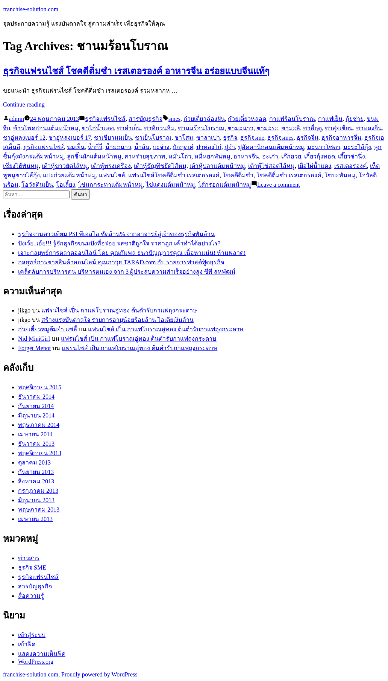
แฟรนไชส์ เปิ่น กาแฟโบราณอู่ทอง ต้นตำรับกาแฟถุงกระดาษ (119, 310)
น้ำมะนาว (118, 147)
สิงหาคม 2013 (36, 481)
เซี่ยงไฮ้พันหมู (21, 166)
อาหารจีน (246, 156)
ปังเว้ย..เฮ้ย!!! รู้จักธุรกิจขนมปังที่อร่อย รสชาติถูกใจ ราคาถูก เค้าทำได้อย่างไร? (119, 243)
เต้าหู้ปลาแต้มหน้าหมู (217, 166)
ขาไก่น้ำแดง (98, 128)
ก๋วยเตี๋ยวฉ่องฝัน (204, 119)
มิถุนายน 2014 (36, 415)
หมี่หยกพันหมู (212, 156)
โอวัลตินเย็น (37, 184)
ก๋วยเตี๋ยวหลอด (247, 119)
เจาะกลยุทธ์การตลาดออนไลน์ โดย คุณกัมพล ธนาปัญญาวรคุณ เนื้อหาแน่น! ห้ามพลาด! (132, 253)
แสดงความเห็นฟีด (41, 654)
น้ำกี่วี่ (95, 147)
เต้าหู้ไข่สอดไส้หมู (271, 166)
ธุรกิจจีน (307, 137)
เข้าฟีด (26, 644)
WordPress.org (35, 661)
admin (16, 119)
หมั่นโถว (179, 156)
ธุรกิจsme (252, 137)
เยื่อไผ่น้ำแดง (314, 166)
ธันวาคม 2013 (36, 443)
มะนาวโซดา (323, 147)
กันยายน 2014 (36, 406)
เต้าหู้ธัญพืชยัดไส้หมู (160, 166)
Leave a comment (278, 184)
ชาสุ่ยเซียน (339, 128)
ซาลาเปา (208, 137)
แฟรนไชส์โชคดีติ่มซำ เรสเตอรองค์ (174, 175)
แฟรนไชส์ (112, 175)
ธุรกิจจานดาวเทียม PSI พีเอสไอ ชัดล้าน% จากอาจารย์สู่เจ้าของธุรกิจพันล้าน (116, 234)
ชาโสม (183, 137)
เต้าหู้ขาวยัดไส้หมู (65, 166)
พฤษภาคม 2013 (38, 509)
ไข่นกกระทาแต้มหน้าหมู (110, 184)
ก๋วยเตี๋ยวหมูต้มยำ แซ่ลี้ (47, 329)
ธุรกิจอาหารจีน (341, 137)
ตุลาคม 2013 (34, 462)
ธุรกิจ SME (32, 567)
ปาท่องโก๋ (208, 147)
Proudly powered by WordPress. (100, 674)
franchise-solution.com (30, 9)
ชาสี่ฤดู (312, 128)
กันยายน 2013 (36, 472)
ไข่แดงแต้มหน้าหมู (170, 184)
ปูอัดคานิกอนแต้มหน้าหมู (271, 147)
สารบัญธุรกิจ (145, 119)
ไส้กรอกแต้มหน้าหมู (224, 184)
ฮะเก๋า (270, 156)
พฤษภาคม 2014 (38, 425)
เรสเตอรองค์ (350, 166)
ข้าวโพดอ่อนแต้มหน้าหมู (46, 128)
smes (174, 119)
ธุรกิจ (230, 137)
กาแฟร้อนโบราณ (292, 119)
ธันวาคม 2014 (36, 396)
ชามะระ (267, 128)
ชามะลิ (290, 128)
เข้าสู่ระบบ (31, 635)
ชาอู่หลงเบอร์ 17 (69, 137)
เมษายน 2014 (35, 434)
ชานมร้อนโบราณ (201, 128)
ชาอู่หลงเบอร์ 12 (24, 137)
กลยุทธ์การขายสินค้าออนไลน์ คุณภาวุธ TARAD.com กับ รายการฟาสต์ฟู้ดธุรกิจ (121, 262)
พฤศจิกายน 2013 (39, 453)
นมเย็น (76, 147)
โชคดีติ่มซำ (238, 175)
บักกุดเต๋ (183, 147)
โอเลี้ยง (65, 184)
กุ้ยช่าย (355, 119)
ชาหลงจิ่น (369, 128)
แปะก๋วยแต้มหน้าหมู (69, 175)
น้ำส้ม (142, 147)
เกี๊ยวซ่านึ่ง (351, 156)
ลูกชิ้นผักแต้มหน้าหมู (94, 156)
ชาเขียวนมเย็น (113, 137)
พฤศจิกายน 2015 (39, 387)
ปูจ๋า (229, 147)
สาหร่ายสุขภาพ (144, 156)
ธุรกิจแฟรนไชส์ (105, 119)
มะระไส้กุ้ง (357, 147)
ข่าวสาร (28, 558)
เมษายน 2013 (35, 519)
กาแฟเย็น (330, 119)
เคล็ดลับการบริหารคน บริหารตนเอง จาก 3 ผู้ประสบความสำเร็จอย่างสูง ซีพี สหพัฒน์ (126, 271)
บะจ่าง (161, 147)
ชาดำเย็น (129, 128)
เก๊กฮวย (291, 156)
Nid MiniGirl (34, 338)
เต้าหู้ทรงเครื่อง (111, 166)
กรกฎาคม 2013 (38, 491)
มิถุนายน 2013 (36, 500)
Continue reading (24, 104)
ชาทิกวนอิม (159, 128)
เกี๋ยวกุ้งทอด (319, 156)
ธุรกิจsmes (280, 137)
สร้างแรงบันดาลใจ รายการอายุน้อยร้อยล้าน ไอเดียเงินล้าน (117, 320)
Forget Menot (34, 348)
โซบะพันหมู (340, 175)
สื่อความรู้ (31, 596)
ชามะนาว (240, 128)
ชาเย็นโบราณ (153, 137)
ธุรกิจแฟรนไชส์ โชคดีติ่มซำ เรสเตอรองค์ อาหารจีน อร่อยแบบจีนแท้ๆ (136, 71)
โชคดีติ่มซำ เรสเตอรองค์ (288, 175)
